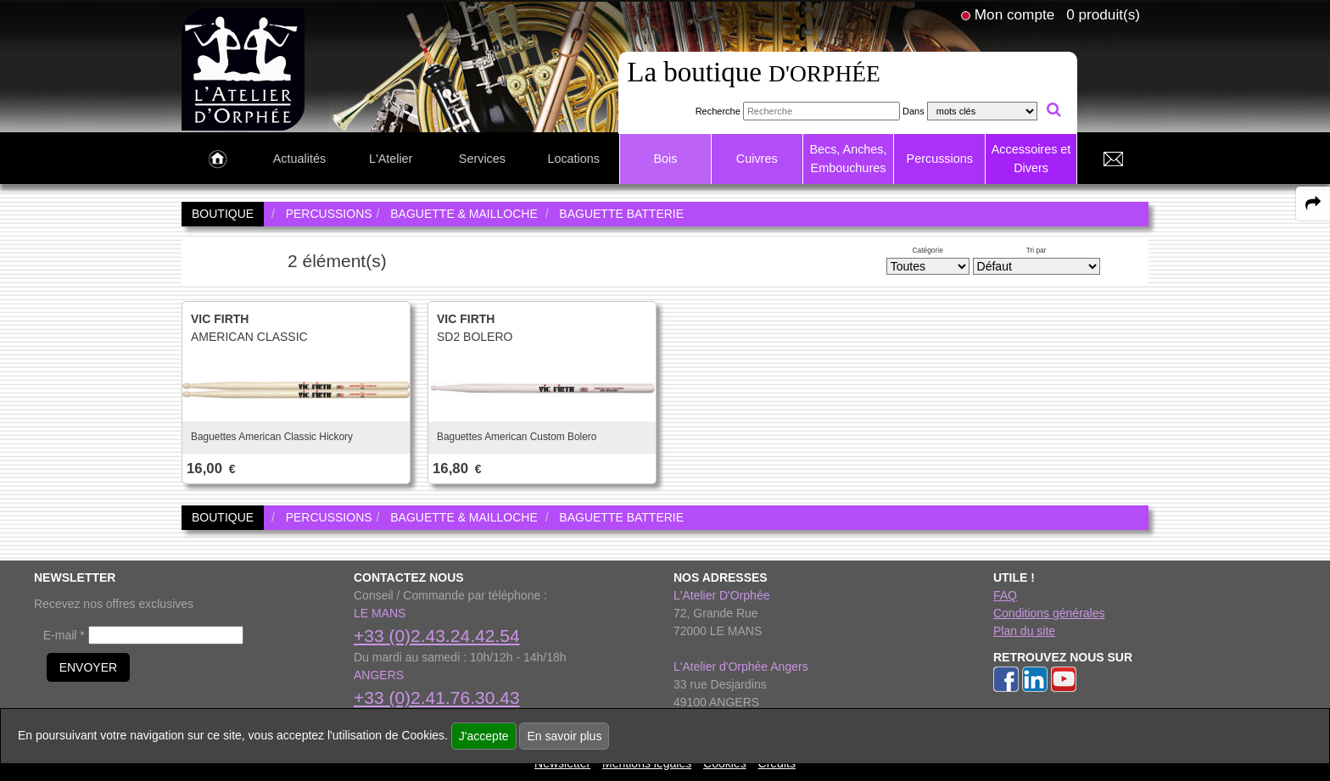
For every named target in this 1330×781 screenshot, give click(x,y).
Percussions (940, 158)
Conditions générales (1049, 613)
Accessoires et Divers (1031, 158)
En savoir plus (564, 736)
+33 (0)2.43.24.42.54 (437, 635)
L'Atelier (391, 158)
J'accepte (484, 736)
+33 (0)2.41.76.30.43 (437, 697)
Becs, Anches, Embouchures (847, 158)
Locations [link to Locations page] (573, 158)
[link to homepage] (243, 69)
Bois (665, 158)
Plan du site (1024, 631)
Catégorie (928, 250)
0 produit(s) (1103, 14)
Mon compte (1014, 14)
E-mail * (64, 635)
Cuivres (757, 158)
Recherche (718, 111)
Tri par (1036, 250)
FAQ (1005, 595)
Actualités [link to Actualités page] (299, 158)
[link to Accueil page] (218, 159)
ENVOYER (88, 667)
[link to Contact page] (1112, 159)
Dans (913, 111)
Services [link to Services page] (482, 158)
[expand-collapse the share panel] (1313, 203)
